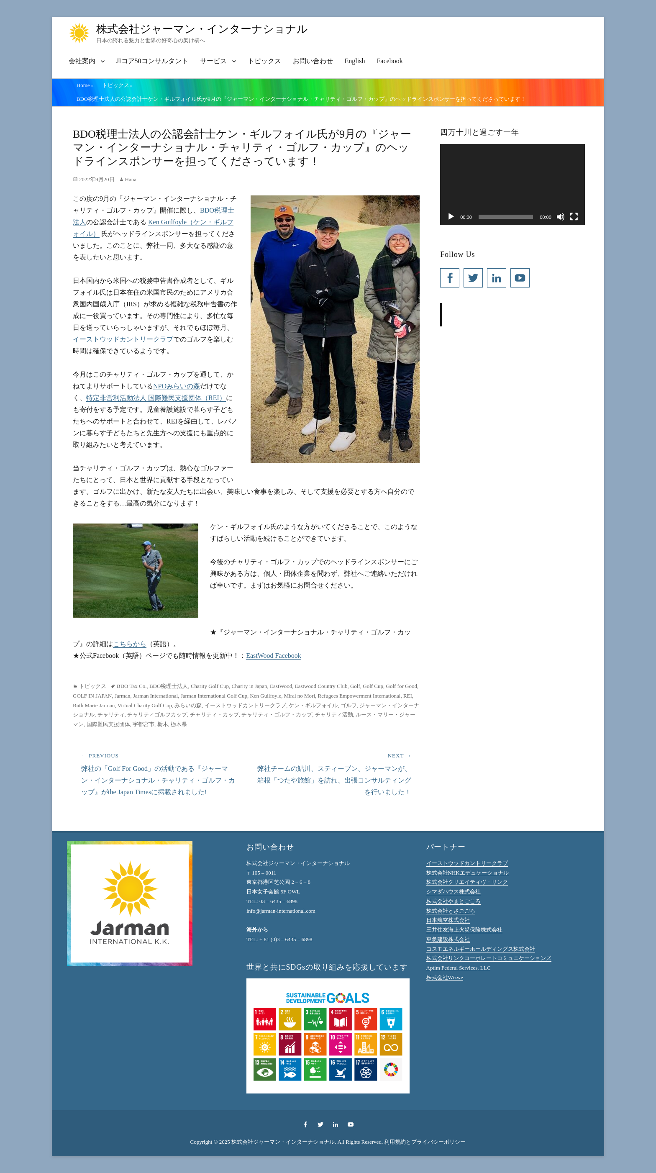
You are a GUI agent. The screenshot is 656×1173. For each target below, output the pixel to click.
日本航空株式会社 (448, 920)
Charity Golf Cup (210, 686)
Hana (130, 179)
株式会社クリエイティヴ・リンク (467, 882)
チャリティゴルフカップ (157, 714)
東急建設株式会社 (448, 939)
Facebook (389, 60)
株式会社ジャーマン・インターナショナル (202, 29)
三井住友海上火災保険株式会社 (464, 930)
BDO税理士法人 (168, 686)
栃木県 (179, 724)
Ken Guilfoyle (265, 696)
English (355, 60)
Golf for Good (401, 686)
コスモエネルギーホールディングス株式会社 (480, 949)
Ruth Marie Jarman (94, 705)
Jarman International (155, 696)
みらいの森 (188, 705)
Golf (355, 686)
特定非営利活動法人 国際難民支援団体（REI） (156, 397)
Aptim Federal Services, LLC (458, 968)
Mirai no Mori (299, 696)
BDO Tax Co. (131, 686)
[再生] (451, 217)
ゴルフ (349, 705)
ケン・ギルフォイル (313, 705)
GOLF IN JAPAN (92, 696)
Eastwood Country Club (321, 686)
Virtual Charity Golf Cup (145, 705)
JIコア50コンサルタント (152, 60)
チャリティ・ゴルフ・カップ (276, 714)
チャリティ (111, 714)
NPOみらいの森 (176, 386)
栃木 (162, 724)
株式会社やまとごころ (453, 901)
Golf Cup (373, 686)
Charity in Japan (249, 686)
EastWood (281, 686)
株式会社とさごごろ (450, 911)
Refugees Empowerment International (359, 696)
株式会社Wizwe (444, 977)
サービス (213, 60)
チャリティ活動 (334, 714)
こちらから (129, 643)
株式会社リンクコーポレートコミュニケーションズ (488, 958)
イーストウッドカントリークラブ (123, 339)
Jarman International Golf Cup (214, 696)
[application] (512, 184)
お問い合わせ (313, 60)
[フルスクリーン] (574, 217)
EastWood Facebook (273, 655)
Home (85, 85)
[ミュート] (560, 217)
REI (407, 696)
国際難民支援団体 (108, 724)
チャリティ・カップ (214, 714)
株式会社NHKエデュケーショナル (467, 873)
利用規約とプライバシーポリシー (425, 1142)
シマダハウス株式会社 (453, 891)
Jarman (123, 696)
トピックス (264, 60)
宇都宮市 (143, 724)
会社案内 (82, 60)
